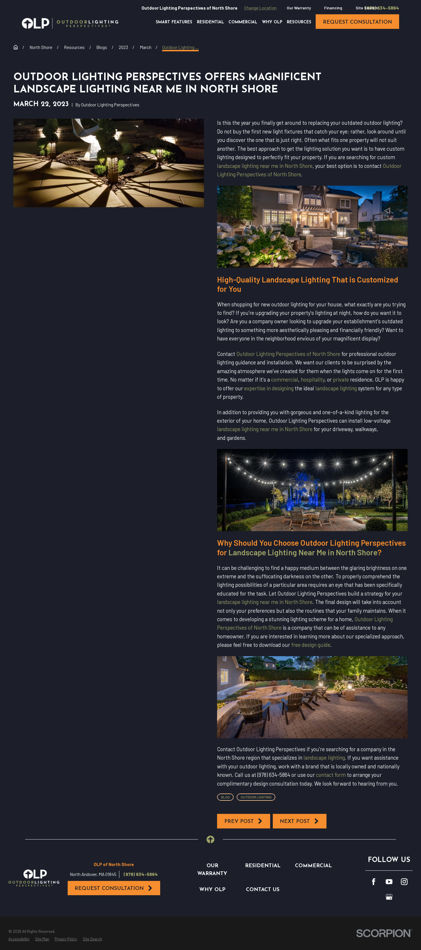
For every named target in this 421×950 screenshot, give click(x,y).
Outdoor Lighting (256, 797)
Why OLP (212, 889)
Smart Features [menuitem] (174, 22)
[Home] (70, 23)
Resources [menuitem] (299, 22)
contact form (331, 775)
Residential (262, 865)
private (341, 379)
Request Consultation (114, 888)
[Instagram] (404, 881)
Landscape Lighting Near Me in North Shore (303, 552)
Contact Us (262, 889)
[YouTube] (389, 881)
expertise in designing (269, 388)
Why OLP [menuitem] (272, 22)
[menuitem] (18, 939)
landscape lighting (336, 388)
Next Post (299, 821)
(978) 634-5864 (382, 8)
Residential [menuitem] (210, 22)
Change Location (260, 7)
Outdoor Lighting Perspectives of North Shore (288, 354)
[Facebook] (373, 881)
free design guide (310, 645)
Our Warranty (299, 7)
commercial (284, 379)
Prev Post (243, 821)
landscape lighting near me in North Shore (264, 166)
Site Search (367, 7)
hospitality (312, 379)
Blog (225, 797)
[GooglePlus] (389, 896)
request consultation (357, 22)
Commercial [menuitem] (242, 22)
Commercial (313, 865)
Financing (333, 7)
